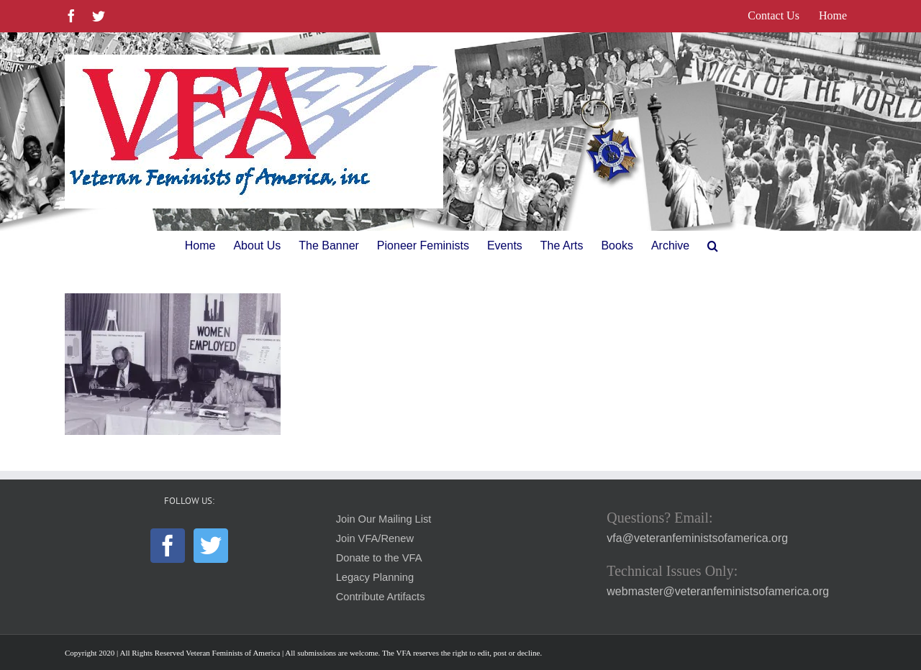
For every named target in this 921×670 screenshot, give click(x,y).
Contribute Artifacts (380, 596)
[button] (712, 245)
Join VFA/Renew (375, 538)
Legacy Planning (375, 577)
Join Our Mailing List (384, 519)
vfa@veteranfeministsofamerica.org (697, 538)
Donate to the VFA (379, 558)
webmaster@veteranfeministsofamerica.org (718, 591)
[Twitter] (211, 545)
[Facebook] (167, 545)
